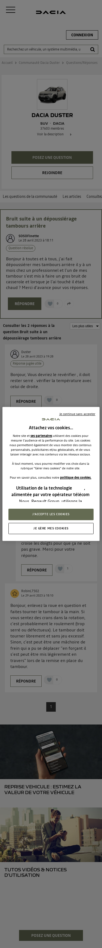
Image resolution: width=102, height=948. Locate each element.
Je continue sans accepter (77, 414)
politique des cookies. (75, 477)
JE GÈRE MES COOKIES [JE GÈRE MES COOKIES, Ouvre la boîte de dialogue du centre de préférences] (51, 528)
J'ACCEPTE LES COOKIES (51, 514)
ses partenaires (41, 436)
